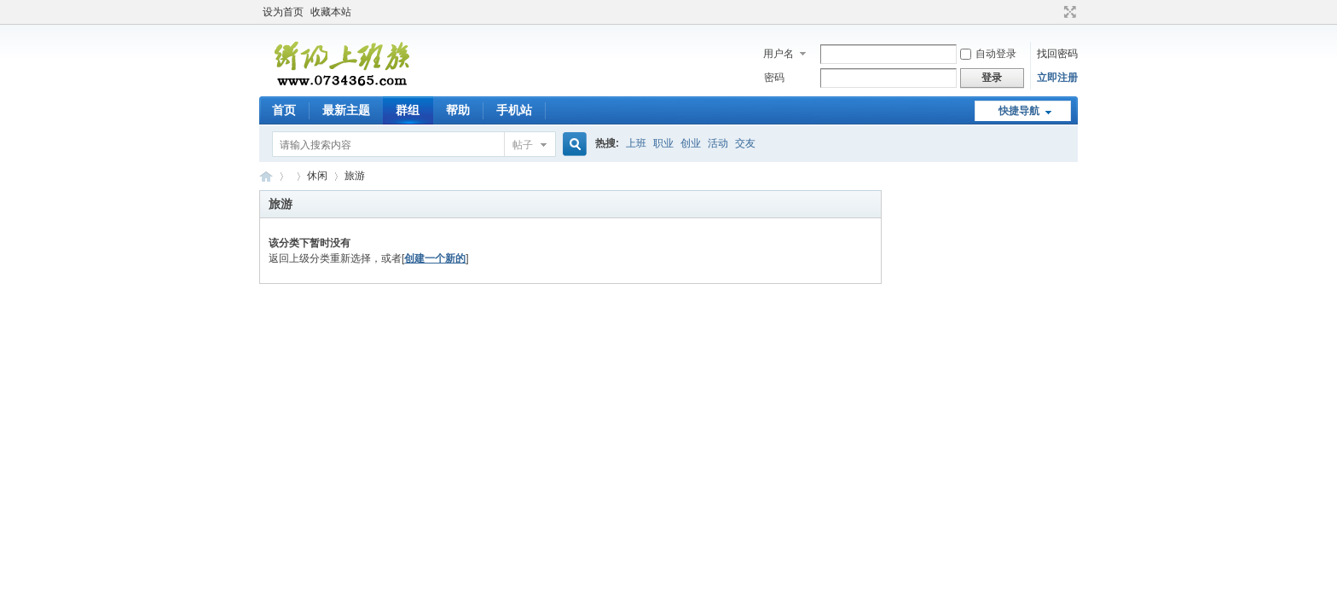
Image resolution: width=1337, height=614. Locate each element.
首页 (284, 110)
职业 (663, 143)
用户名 (778, 54)
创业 (690, 143)
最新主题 (346, 110)
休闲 (317, 176)
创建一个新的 (435, 258)
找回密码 (1057, 54)
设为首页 (283, 12)
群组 (408, 110)
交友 (745, 143)
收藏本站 (330, 12)
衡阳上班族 (266, 176)
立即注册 (1057, 78)
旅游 (354, 176)
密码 (774, 78)
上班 (636, 143)
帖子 (522, 145)
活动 (718, 143)
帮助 (458, 110)
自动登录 (988, 54)
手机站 (514, 110)
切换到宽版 (1068, 12)
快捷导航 (1018, 111)
